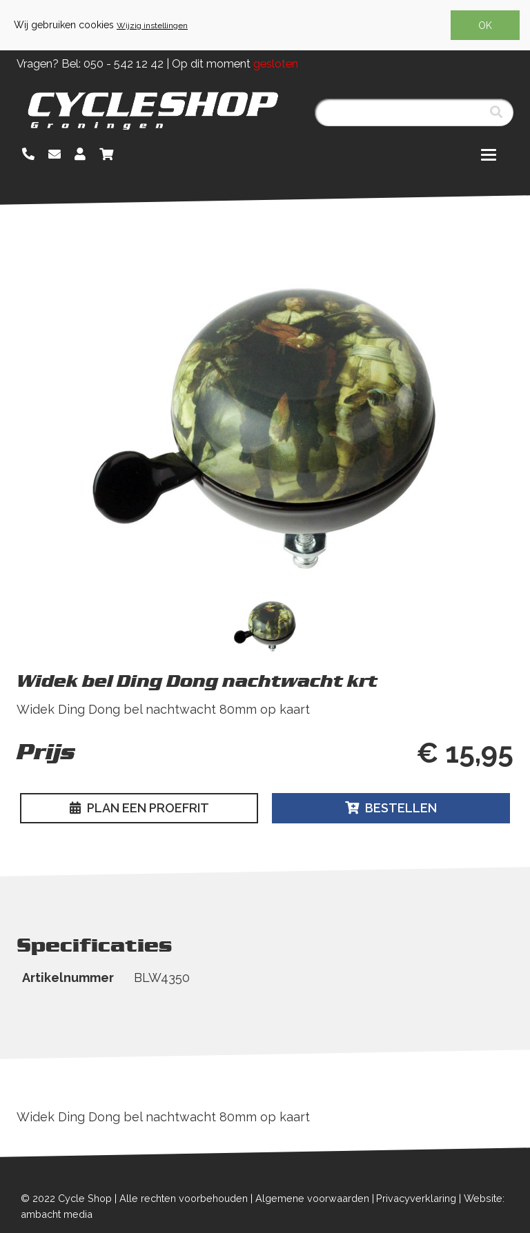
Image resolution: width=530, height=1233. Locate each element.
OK (485, 25)
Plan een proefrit (139, 808)
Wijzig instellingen (152, 25)
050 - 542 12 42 (124, 63)
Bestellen (391, 808)
